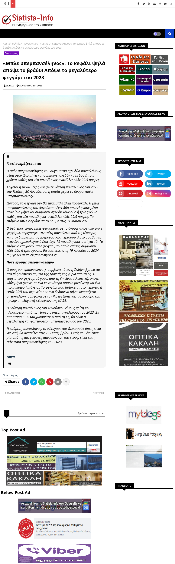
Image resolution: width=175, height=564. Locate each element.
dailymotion (129, 203)
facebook (132, 174)
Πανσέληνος (30, 43)
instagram (160, 193)
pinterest (132, 193)
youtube (132, 183)
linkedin (161, 183)
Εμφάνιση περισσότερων (91, 413)
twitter (161, 174)
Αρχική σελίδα (12, 43)
